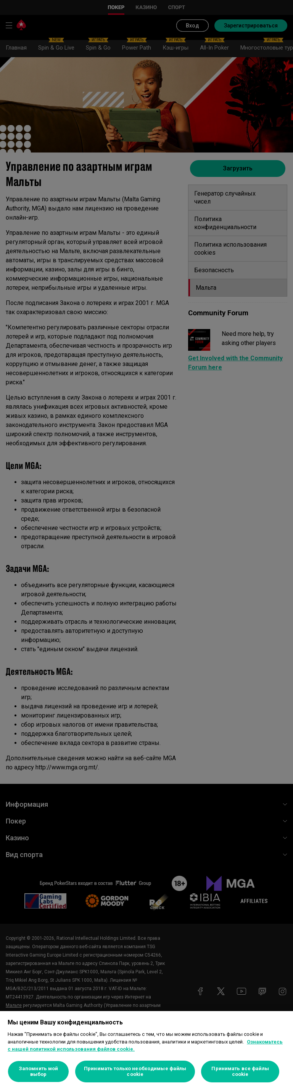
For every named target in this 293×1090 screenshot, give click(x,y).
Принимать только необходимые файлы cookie (135, 1071)
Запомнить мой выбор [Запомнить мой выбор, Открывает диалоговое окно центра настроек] (38, 1071)
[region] (146, 1050)
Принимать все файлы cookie (240, 1071)
